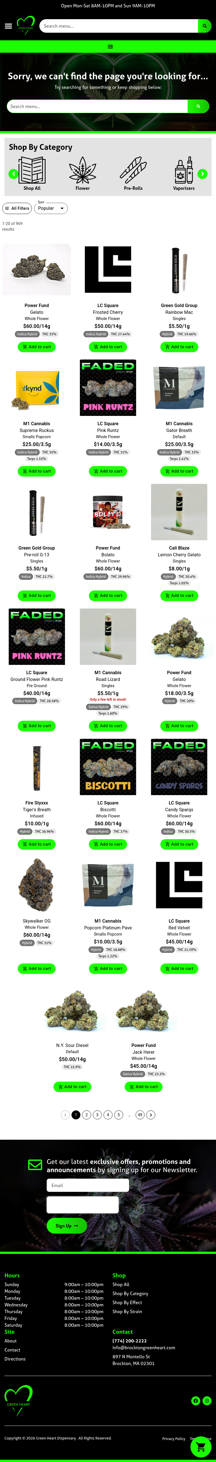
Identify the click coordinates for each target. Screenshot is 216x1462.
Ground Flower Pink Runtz (36, 680)
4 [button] (108, 1117)
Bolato (108, 555)
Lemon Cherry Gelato (179, 555)
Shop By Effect (127, 1305)
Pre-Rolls (133, 188)
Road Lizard (108, 680)
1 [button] (76, 1117)
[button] (8, 26)
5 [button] (118, 1117)
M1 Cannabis (36, 424)
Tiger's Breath (37, 811)
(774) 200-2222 (129, 1343)
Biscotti (108, 811)
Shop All (32, 188)
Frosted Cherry (108, 312)
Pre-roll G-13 (37, 555)
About (10, 1343)
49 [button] (140, 1117)
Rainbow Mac (179, 312)
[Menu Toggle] (110, 46)
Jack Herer (143, 1054)
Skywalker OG (37, 922)
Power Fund (36, 305)
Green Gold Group (179, 305)
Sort (41, 202)
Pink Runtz (108, 430)
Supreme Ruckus (37, 430)
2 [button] (86, 1117)
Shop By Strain (127, 1314)
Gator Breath (179, 430)
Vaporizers (184, 188)
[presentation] (83, 1207)
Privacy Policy (173, 1441)
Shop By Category (130, 1296)
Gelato (36, 312)
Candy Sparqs (179, 811)
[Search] (205, 26)
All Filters (17, 208)
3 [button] (97, 1117)
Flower (83, 188)
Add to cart (36, 347)
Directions (15, 1361)
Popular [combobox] (46, 208)
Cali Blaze (179, 549)
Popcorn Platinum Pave (108, 929)
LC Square (108, 305)
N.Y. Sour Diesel (72, 1047)
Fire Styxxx (37, 804)
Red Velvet (179, 929)
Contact (12, 1352)
